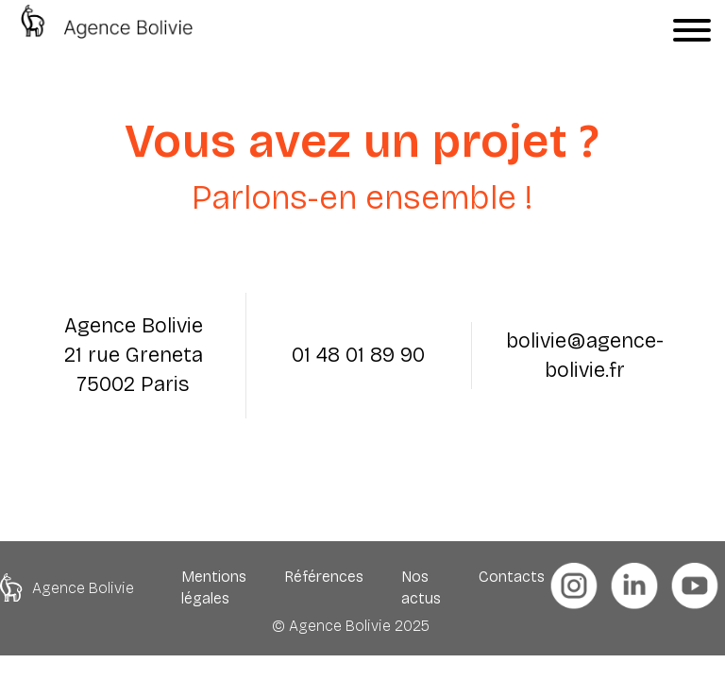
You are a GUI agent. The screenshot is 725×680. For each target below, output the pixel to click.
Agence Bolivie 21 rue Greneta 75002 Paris (133, 355)
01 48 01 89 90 (358, 355)
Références (323, 577)
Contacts (512, 577)
